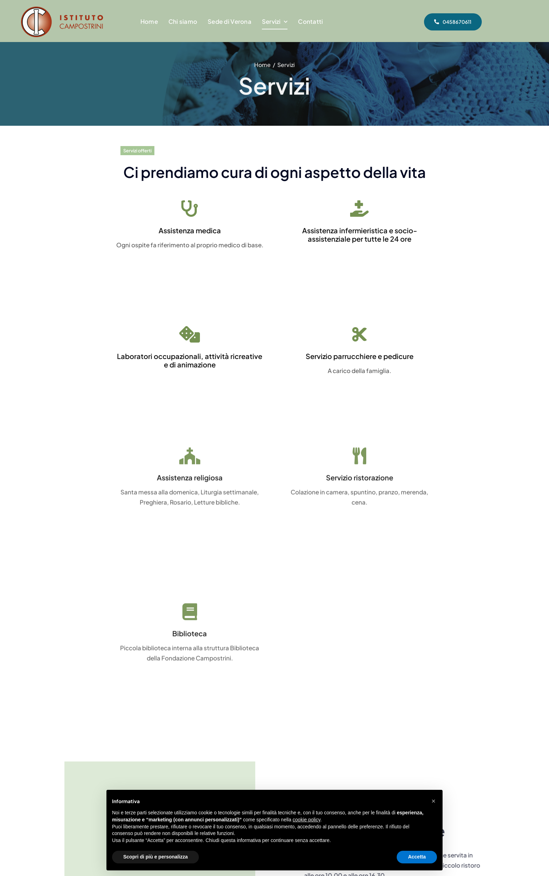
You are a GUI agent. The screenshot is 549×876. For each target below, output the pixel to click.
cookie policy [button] (306, 819)
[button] (433, 801)
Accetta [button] (417, 857)
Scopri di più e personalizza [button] (155, 857)
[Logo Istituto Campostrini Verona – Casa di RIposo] (62, 9)
